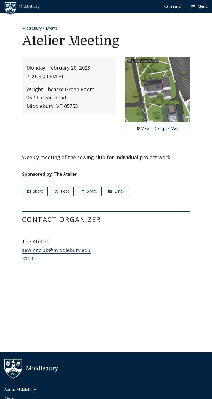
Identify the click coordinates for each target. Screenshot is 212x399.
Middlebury (32, 28)
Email (116, 191)
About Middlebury (20, 389)
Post (62, 191)
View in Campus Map (157, 128)
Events (52, 28)
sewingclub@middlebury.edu (56, 250)
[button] (173, 6)
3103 (27, 258)
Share (35, 191)
